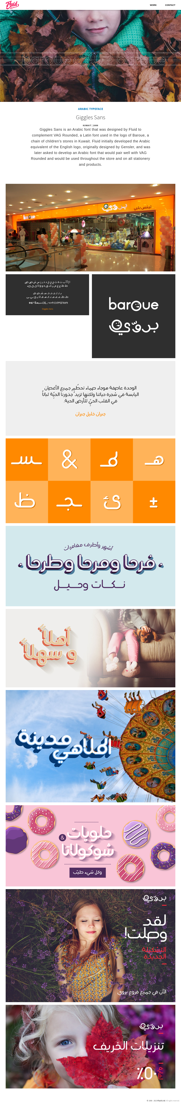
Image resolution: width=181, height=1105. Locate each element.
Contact (170, 5)
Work (153, 5)
